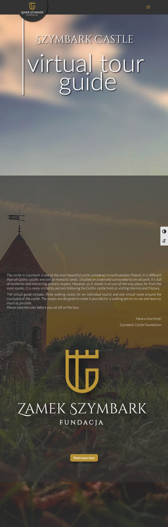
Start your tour (84, 458)
